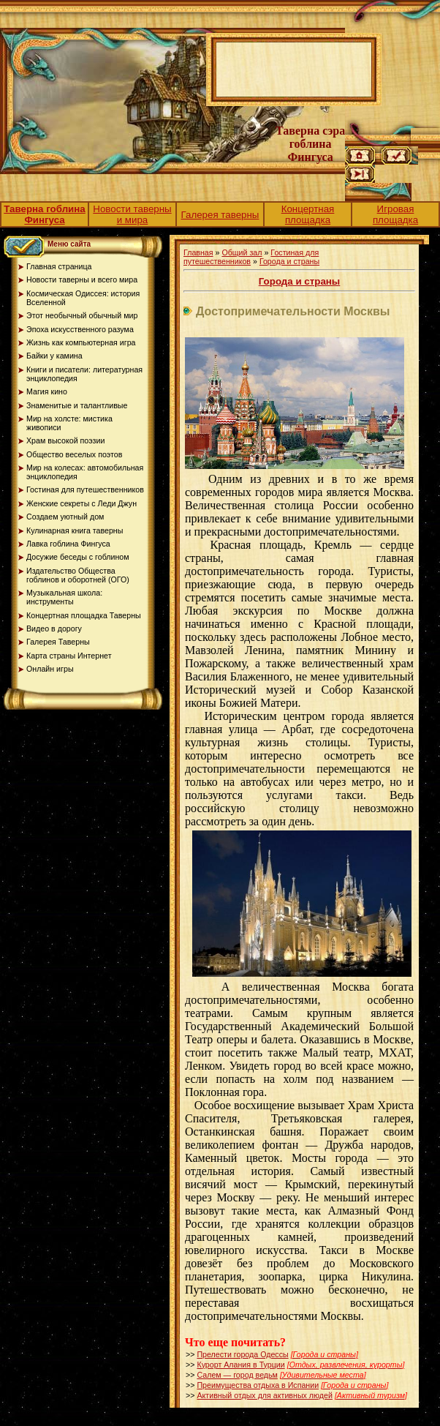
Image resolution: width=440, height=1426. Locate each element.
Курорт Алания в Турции (240, 1364)
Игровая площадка (395, 214)
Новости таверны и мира (132, 214)
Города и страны (289, 261)
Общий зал (241, 252)
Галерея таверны (220, 214)
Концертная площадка (308, 214)
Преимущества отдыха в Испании (258, 1385)
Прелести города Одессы (242, 1354)
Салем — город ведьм (237, 1374)
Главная (198, 252)
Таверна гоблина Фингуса (45, 214)
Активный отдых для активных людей (265, 1395)
